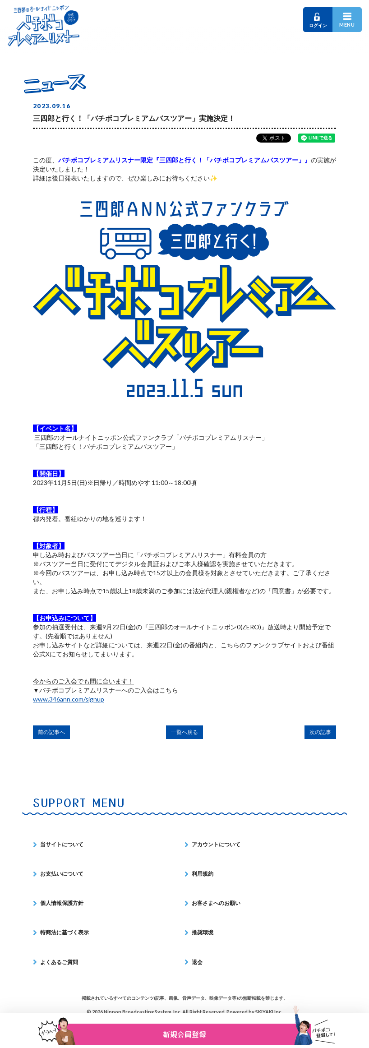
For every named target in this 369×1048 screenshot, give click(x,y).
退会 (197, 962)
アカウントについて (216, 844)
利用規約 (202, 873)
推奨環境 (202, 932)
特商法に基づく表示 (64, 932)
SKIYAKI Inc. (268, 1012)
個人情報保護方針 (61, 903)
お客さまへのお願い (216, 903)
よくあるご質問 (59, 962)
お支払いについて (61, 873)
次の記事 (320, 732)
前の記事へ (51, 732)
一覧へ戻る (184, 732)
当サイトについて (61, 844)
